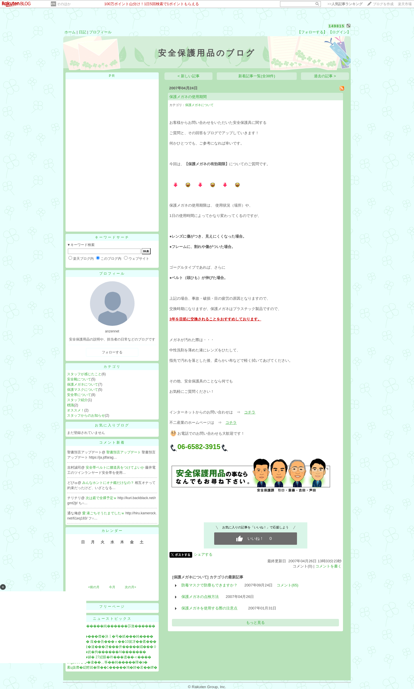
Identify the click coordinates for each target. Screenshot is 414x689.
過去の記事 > (325, 76)
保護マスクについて (82, 390)
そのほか (64, 4)
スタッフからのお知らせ (86, 415)
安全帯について (79, 395)
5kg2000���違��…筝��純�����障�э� (107, 662)
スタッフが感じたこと (84, 374)
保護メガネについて (82, 384)
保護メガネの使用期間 (188, 97)
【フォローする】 (312, 32)
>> (345, 4)
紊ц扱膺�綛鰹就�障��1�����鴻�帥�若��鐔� (112, 667)
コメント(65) (287, 585)
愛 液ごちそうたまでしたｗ (104, 513)
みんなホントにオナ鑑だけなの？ (108, 483)
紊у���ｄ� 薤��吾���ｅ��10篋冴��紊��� (111, 642)
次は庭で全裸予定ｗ (102, 498)
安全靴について (79, 379)
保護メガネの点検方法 (200, 596)
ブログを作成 (383, 4)
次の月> (130, 587)
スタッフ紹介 (77, 400)
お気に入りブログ (112, 425)
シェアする (203, 554)
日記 (82, 32)
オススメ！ (75, 410)
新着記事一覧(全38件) (256, 76)
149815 (336, 26)
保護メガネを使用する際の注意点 (211, 608)
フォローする (112, 352)
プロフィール (100, 32)
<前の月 (93, 587)
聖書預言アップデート (124, 452)
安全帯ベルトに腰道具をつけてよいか (115, 467)
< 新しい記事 (189, 76)
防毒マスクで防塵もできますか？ (209, 585)
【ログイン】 (339, 32)
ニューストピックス (112, 619)
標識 (70, 405)
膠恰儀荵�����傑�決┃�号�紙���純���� (110, 636)
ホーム (70, 32)
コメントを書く (328, 566)
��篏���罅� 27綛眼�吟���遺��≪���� (109, 657)
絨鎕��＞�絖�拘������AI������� (106, 652)
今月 (112, 587)
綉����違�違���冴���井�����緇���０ (112, 647)
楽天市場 (405, 4)
